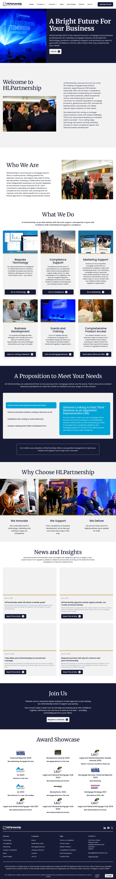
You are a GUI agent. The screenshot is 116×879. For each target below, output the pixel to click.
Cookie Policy (64, 856)
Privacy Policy (65, 843)
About (33, 840)
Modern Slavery (65, 847)
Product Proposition (10, 850)
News (62, 4)
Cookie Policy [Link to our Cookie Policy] (97, 876)
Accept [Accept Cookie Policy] (109, 876)
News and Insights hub (56, 558)
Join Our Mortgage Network (58, 354)
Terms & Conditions (67, 840)
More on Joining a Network (20, 354)
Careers (81, 4)
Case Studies (71, 4)
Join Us (89, 4)
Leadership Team (37, 843)
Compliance (7, 843)
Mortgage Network (38, 847)
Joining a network (37, 850)
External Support (66, 853)
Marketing (6, 847)
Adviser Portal (105, 4)
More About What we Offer (96, 354)
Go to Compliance (58, 292)
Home (31, 4)
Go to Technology (20, 292)
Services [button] (53, 6)
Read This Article (15, 616)
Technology (7, 840)
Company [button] (41, 6)
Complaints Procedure (68, 850)
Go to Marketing (95, 292)
